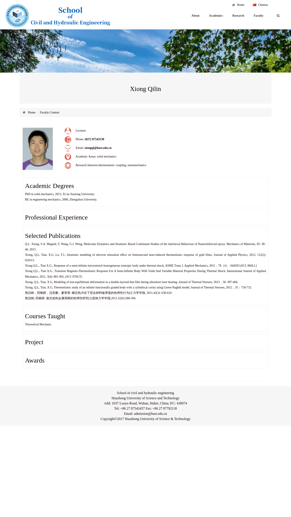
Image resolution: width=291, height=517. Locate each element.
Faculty (258, 15)
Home (240, 4)
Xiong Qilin (145, 88)
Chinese (263, 4)
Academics (216, 15)
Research (238, 15)
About (195, 15)
